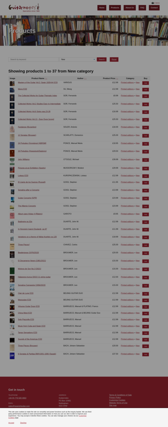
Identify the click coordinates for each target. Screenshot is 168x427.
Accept (11, 423)
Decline (23, 423)
